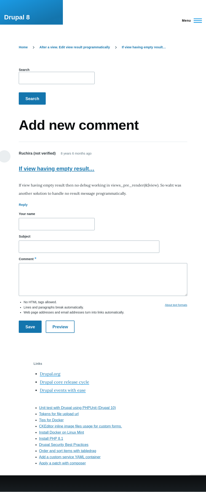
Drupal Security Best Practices (63, 445)
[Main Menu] (190, 20)
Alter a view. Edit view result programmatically (75, 47)
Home (23, 47)
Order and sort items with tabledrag (67, 451)
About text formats (176, 305)
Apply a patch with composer (62, 463)
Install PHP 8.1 (51, 438)
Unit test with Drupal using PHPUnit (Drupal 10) (77, 408)
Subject (24, 236)
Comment (26, 259)
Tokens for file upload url (59, 414)
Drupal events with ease (63, 390)
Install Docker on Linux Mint (61, 432)
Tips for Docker (51, 420)
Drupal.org (50, 373)
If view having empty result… (144, 47)
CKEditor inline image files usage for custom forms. (80, 426)
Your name (27, 214)
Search (24, 70)
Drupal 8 (17, 17)
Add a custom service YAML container (70, 457)
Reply (23, 205)
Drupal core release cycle (64, 382)
